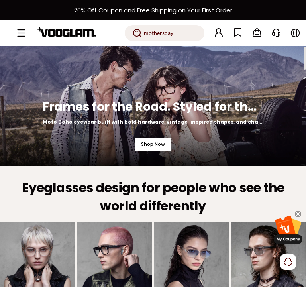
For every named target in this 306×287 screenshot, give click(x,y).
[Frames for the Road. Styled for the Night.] (153, 106)
